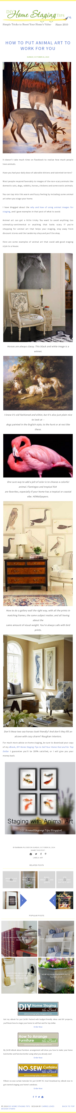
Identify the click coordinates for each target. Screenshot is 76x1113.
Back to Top (68, 1106)
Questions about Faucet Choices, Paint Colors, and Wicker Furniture (19, 975)
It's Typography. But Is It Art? (64, 879)
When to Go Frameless (11, 879)
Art (41, 858)
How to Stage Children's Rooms (56, 939)
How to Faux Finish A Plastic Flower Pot (56, 975)
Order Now (38, 1027)
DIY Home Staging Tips (19, 1106)
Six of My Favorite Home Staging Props (19, 938)
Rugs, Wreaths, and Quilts (47, 879)
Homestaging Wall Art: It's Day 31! (29, 879)
